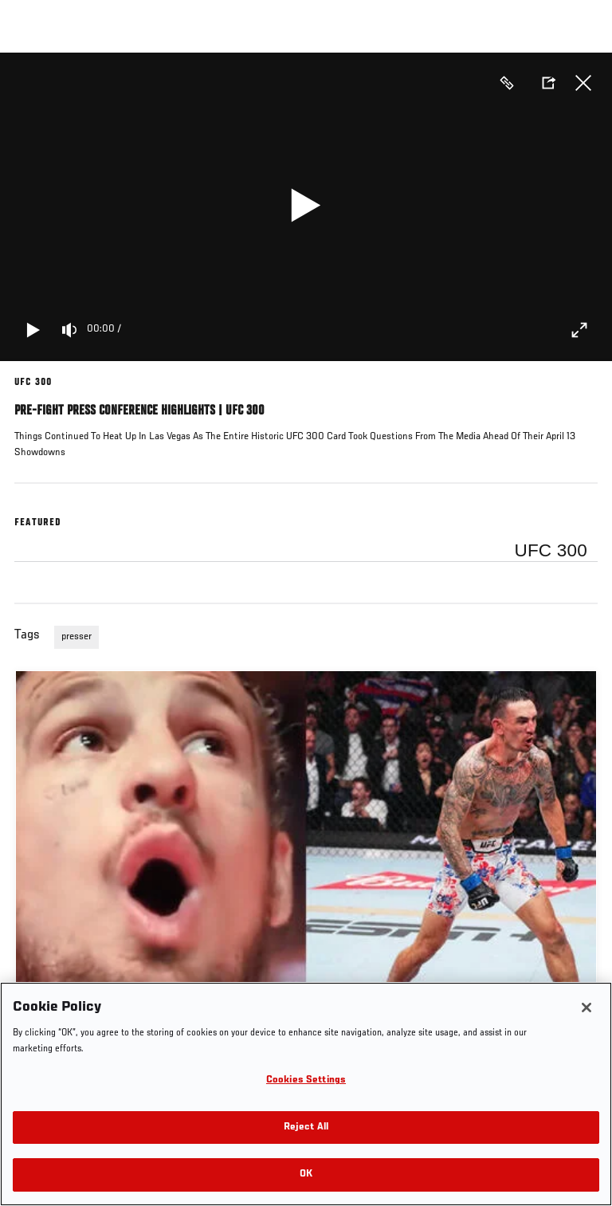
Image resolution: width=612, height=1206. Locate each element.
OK (306, 1174)
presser (76, 636)
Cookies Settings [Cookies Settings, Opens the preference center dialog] (306, 1080)
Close (583, 83)
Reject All (306, 1127)
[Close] (586, 1007)
